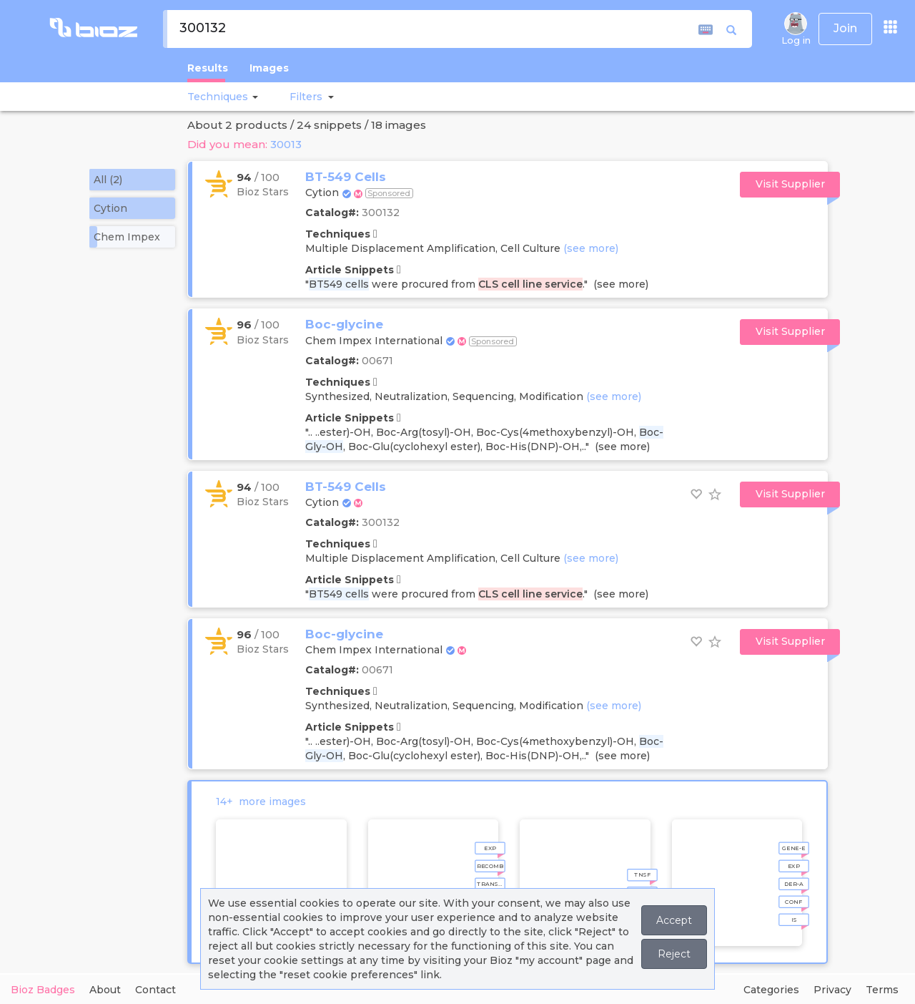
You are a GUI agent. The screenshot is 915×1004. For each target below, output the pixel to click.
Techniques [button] (217, 96)
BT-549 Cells (345, 177)
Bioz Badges (43, 989)
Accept (674, 920)
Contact (155, 989)
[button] (253, 96)
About (105, 989)
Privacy (832, 989)
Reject (674, 953)
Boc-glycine (344, 324)
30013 (286, 144)
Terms (882, 989)
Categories (771, 989)
